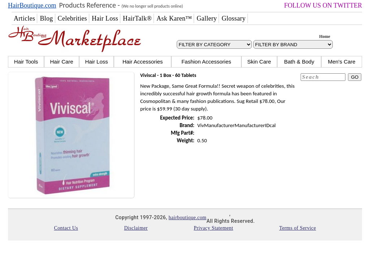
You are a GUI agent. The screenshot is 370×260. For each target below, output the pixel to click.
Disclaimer (135, 228)
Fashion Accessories (206, 61)
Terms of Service (297, 228)
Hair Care (61, 61)
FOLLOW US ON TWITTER (323, 5)
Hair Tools (26, 61)
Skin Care (259, 61)
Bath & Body (299, 61)
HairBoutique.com (32, 5)
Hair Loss (96, 61)
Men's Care (341, 61)
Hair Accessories (142, 61)
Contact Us (66, 228)
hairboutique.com (188, 217)
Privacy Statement (213, 228)
